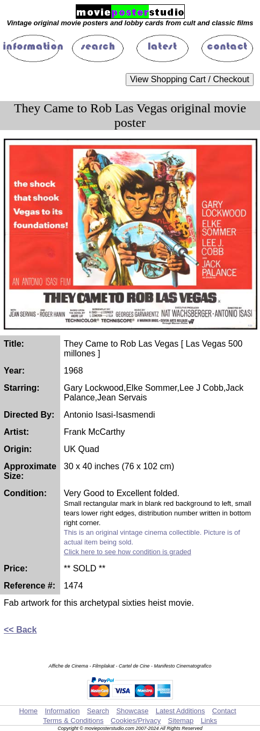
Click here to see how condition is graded (127, 552)
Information (62, 711)
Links (209, 720)
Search (98, 711)
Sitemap (181, 720)
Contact (224, 711)
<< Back (20, 629)
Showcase (132, 711)
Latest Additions (180, 711)
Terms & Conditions (73, 720)
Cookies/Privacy (136, 720)
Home (28, 711)
